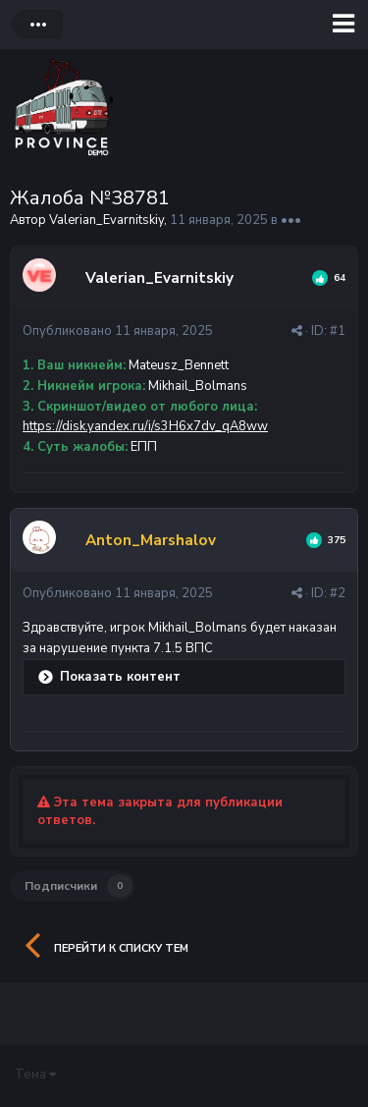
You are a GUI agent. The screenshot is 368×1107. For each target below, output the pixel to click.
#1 (337, 331)
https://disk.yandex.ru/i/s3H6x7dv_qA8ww (145, 426)
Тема (35, 1074)
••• (291, 220)
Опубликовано (118, 331)
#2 (337, 593)
